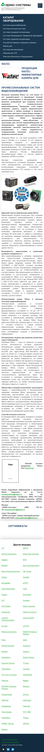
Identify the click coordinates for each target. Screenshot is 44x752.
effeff (25, 583)
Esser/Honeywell (8, 589)
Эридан (4, 729)
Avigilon (5, 560)
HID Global (6, 606)
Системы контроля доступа (14, 28)
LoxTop (4, 626)
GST (3, 600)
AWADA (4, 565)
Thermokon (6, 669)
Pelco (4, 640)
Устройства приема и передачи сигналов (19, 42)
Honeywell (6, 612)
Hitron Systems (29, 606)
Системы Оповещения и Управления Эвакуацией (22, 35)
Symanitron (6, 657)
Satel (25, 640)
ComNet (26, 577)
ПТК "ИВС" (27, 712)
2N (3, 548)
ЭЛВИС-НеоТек (8, 723)
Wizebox (26, 686)
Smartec (26, 651)
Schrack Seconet (8, 646)
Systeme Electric (8, 663)
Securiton (26, 646)
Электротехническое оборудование (18, 56)
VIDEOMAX (27, 675)
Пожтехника (7, 712)
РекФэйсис (6, 718)
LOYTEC (26, 626)
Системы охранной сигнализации (16, 39)
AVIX (25, 560)
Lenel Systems (28, 618)
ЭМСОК (26, 723)
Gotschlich (27, 594)
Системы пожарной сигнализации (16, 32)
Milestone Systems (9, 632)
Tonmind (26, 669)
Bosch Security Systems (11, 571)
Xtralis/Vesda (7, 694)
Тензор (25, 718)
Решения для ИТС (10, 53)
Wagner (26, 680)
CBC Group (27, 571)
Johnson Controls (29, 612)
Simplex (5, 651)
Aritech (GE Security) (31, 554)
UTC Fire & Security (9, 675)
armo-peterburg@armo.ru (26, 518)
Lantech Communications (8, 619)
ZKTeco (26, 694)
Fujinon (4, 594)
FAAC (25, 589)
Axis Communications (31, 565)
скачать (29, 468)
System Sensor (28, 657)
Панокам (26, 706)
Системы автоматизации (13, 49)
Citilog (4, 577)
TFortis (26, 663)
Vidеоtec (5, 680)
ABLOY (25, 548)
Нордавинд (6, 706)
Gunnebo (26, 600)
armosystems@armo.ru (12, 494)
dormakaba (6, 583)
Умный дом (7, 46)
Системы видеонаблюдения (14, 25)
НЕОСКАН (27, 700)
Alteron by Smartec (9, 554)
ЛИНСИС (5, 700)
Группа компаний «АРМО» (10, 742)
